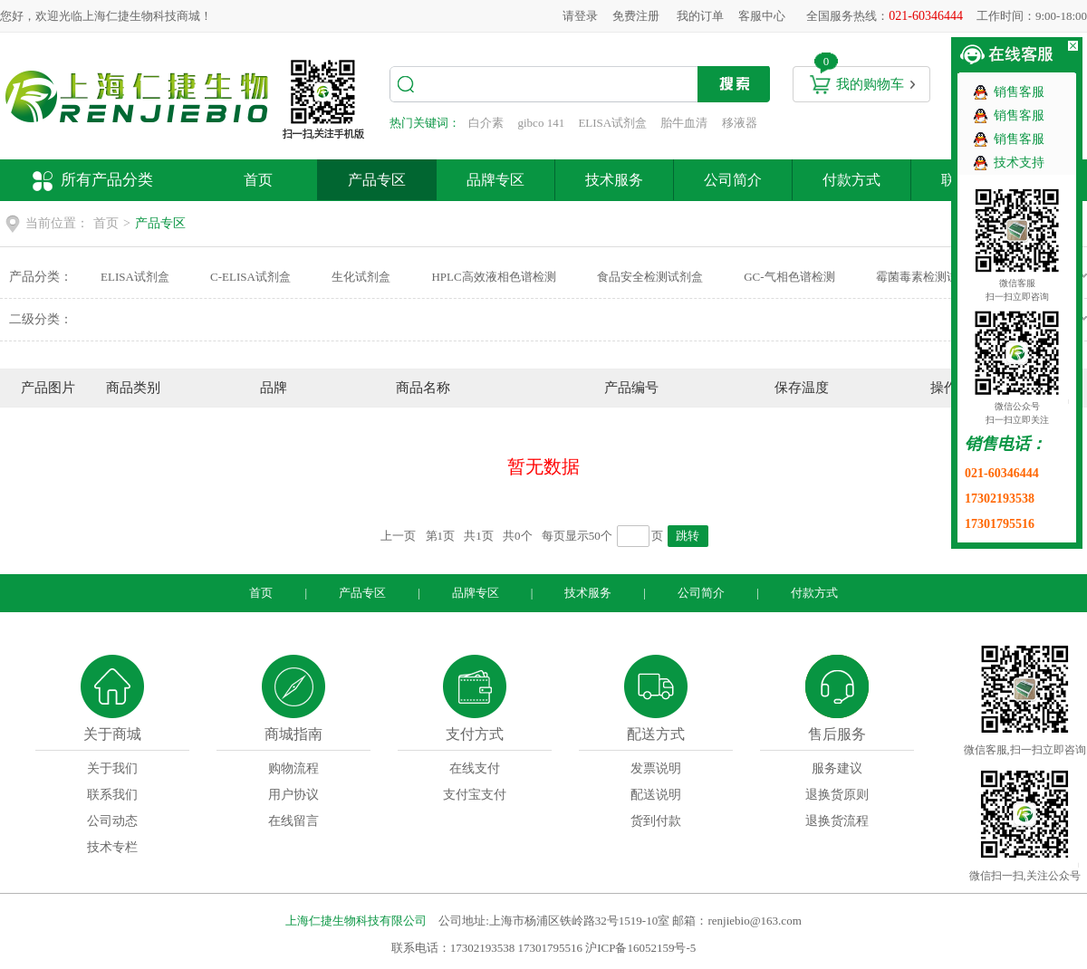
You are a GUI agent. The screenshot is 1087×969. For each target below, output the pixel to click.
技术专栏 (112, 847)
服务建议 (837, 768)
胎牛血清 (683, 123)
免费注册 (635, 16)
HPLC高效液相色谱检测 (493, 276)
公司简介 (733, 179)
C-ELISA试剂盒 (250, 276)
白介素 (486, 123)
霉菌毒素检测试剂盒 (929, 276)
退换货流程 (837, 821)
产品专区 (377, 179)
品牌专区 (495, 179)
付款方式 (851, 179)
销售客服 (1019, 92)
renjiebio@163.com (754, 920)
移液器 (739, 123)
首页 (258, 179)
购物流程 (293, 768)
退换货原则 (837, 794)
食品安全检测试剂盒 (650, 276)
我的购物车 (870, 84)
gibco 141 (541, 123)
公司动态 (112, 821)
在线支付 (474, 768)
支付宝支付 (474, 794)
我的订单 (700, 16)
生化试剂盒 (361, 276)
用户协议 (293, 794)
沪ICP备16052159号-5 (640, 948)
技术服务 (614, 179)
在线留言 (293, 821)
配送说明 (655, 794)
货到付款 (655, 821)
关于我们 (112, 768)
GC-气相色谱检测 (789, 276)
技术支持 (1019, 162)
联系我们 (112, 794)
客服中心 (761, 16)
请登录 (580, 16)
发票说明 (655, 768)
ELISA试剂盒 (612, 123)
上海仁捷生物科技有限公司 (356, 920)
